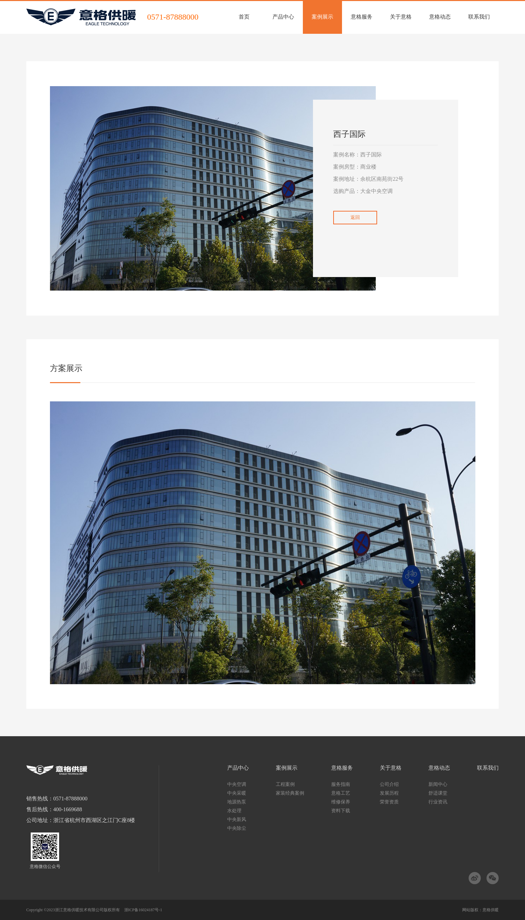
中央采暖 (236, 793)
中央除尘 (236, 828)
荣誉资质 (389, 801)
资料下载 (340, 810)
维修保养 (340, 801)
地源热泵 (236, 801)
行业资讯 (437, 801)
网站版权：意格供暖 (480, 909)
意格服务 (342, 768)
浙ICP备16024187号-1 (143, 909)
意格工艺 (340, 793)
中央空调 (236, 784)
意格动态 (439, 768)
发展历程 (389, 793)
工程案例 (285, 784)
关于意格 (390, 768)
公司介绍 (389, 784)
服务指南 (340, 784)
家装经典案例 (290, 793)
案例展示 (286, 768)
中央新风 (236, 819)
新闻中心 (437, 784)
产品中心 (238, 768)
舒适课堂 (437, 793)
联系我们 (488, 768)
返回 (355, 217)
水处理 (234, 810)
